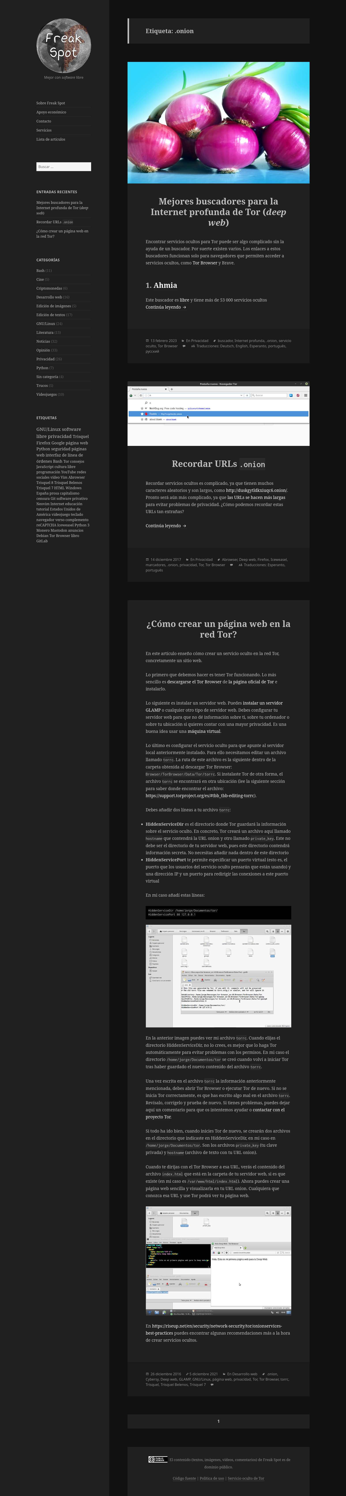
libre (184, 300)
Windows (73, 487)
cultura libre (65, 466)
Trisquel (81, 436)
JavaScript (45, 466)
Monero (43, 530)
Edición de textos (50, 314)
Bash (40, 270)
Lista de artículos (50, 139)
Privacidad (45, 359)
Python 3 (82, 525)
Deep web (247, 559)
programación (48, 472)
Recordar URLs (54, 222)
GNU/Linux (45, 323)
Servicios (44, 130)
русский (152, 351)
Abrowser (76, 477)
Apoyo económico (51, 112)
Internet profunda (249, 340)
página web (77, 442)
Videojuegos (46, 394)
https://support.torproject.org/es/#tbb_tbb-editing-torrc (200, 796)
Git (53, 498)
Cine (40, 279)
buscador (225, 340)
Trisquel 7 (45, 487)
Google (58, 442)
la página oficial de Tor (251, 682)
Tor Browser (60, 535)
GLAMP (184, 1379)
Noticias (43, 341)
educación (73, 503)
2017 (177, 559)
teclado (77, 514)
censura (43, 498)
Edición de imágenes (53, 306)
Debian (42, 535)
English (242, 346)
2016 (177, 1374)
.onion (271, 340)
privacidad (60, 436)
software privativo (72, 498)
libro (75, 535)
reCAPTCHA (46, 525)
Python (42, 367)
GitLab (42, 541)
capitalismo (69, 493)
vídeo (55, 477)
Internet (58, 503)
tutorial (43, 509)
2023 (173, 340)
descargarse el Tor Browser (194, 682)
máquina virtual (204, 731)
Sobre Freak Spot (50, 103)
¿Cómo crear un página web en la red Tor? (218, 629)
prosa (55, 493)
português (276, 346)
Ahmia (165, 285)
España (43, 493)
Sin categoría (47, 376)
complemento (77, 519)
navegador (45, 519)
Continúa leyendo (166, 307)
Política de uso (212, 1478)
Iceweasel (66, 525)
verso (60, 519)
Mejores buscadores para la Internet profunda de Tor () (62, 208)
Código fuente (184, 1478)
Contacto (43, 121)
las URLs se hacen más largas (256, 497)
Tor (66, 461)
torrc (284, 1379)
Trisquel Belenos (68, 482)
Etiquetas (46, 417)
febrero (162, 340)
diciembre (164, 559)
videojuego (61, 514)
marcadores (155, 564)
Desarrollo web (49, 297)
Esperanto (258, 346)
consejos (77, 461)
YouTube (69, 472)
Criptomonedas (49, 288)
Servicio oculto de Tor (246, 1478)
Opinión (43, 350)
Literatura (45, 332)
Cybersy (152, 1379)
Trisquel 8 (45, 482)
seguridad (61, 448)
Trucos (42, 385)
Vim (64, 477)
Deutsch (227, 346)
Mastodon (59, 530)
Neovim (43, 503)
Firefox (43, 442)
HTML (60, 487)
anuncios (75, 530)
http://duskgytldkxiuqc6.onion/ (256, 490)
